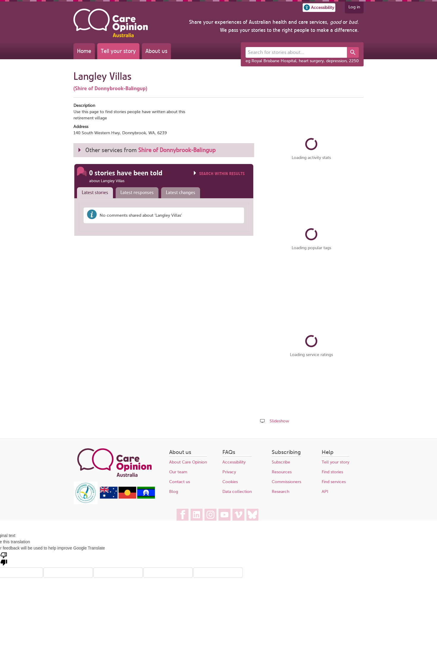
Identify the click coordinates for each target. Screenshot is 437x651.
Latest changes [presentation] (180, 193)
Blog (173, 491)
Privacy (229, 472)
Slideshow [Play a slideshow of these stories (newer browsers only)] (279, 421)
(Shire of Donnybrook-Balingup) (110, 88)
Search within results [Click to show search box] (222, 173)
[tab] (93, 193)
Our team (178, 472)
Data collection (237, 491)
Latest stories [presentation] (95, 193)
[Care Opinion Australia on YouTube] (224, 515)
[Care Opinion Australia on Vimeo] (238, 515)
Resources (282, 472)
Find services (334, 482)
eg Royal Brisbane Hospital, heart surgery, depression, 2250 (302, 61)
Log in (354, 7)
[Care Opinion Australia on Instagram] (210, 515)
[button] (319, 7)
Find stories (332, 472)
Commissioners (286, 482)
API (325, 491)
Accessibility (234, 462)
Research (280, 491)
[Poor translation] (3, 558)
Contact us (179, 482)
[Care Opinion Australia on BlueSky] (252, 515)
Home (84, 51)
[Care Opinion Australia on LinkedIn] (196, 515)
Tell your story (118, 51)
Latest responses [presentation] (137, 193)
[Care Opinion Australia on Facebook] (182, 515)
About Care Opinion (188, 462)
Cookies (230, 482)
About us (156, 51)
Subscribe (281, 462)
